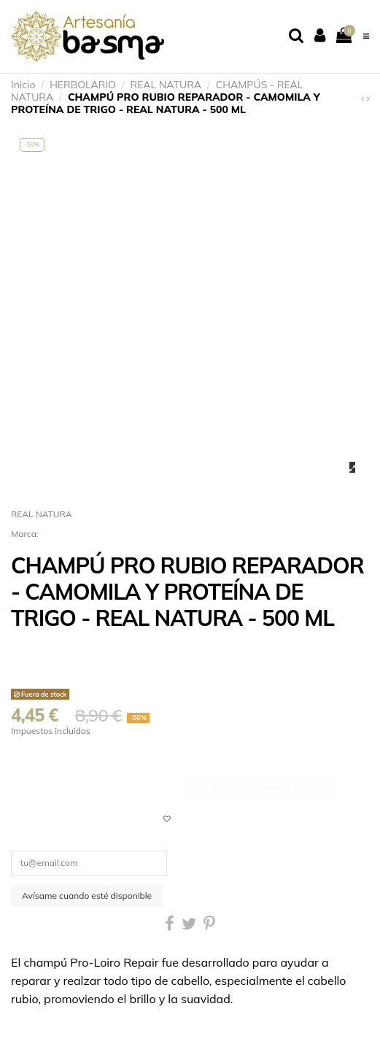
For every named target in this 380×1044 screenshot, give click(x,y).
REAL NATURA (41, 514)
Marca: (25, 533)
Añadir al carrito (250, 786)
